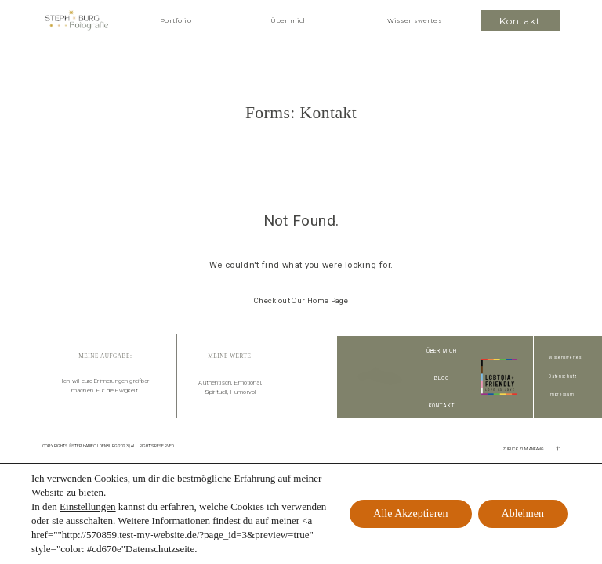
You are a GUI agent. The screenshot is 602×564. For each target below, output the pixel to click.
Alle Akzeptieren (410, 513)
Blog (441, 378)
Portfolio (175, 20)
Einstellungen (88, 506)
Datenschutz (563, 376)
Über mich (288, 20)
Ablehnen (523, 513)
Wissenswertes (414, 20)
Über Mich (442, 351)
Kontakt (442, 406)
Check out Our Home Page (301, 300)
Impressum (561, 394)
